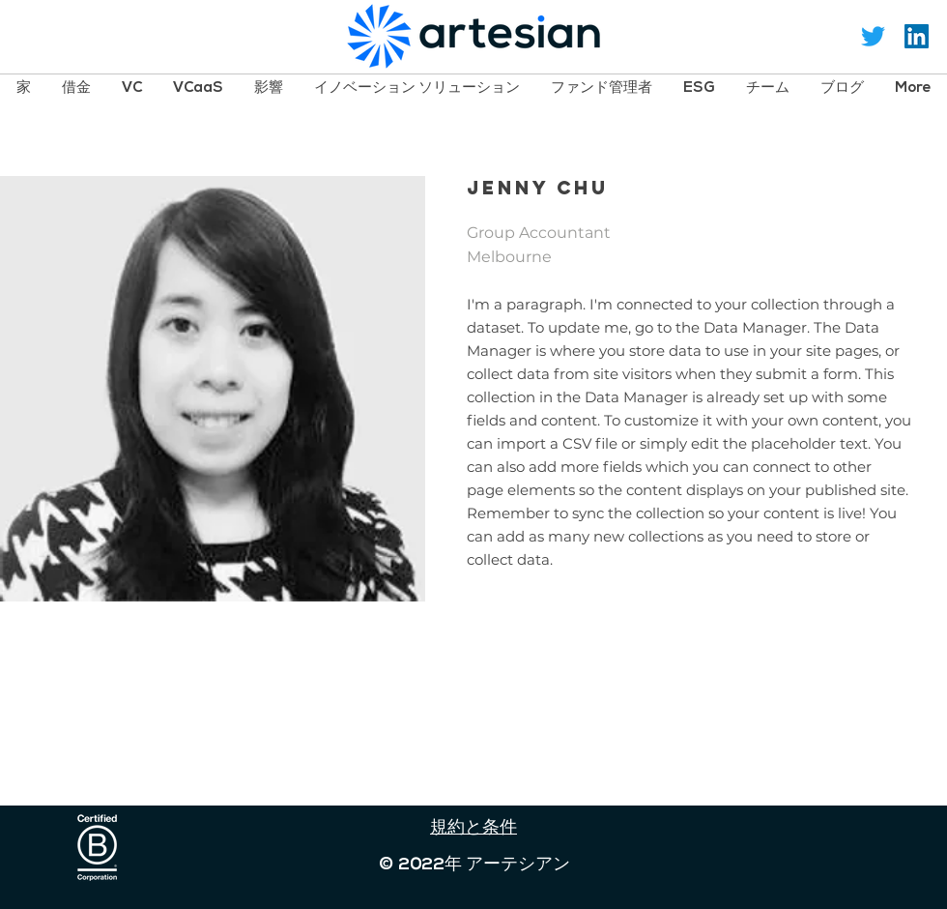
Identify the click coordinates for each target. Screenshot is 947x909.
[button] (76, 87)
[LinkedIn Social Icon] (916, 36)
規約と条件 (473, 828)
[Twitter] (873, 36)
